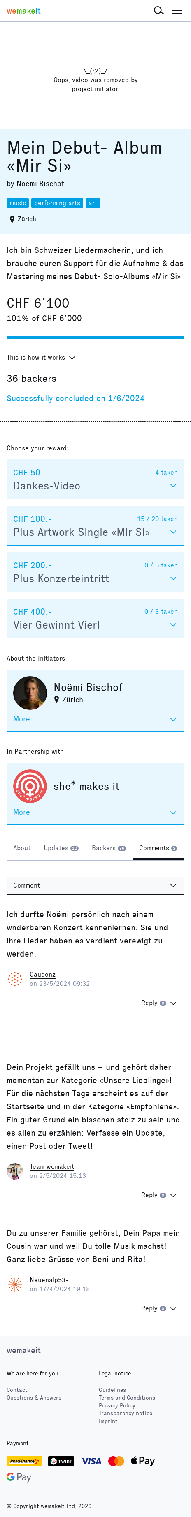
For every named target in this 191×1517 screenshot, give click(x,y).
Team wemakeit (52, 1166)
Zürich (27, 219)
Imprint (108, 1421)
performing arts (57, 203)
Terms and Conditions (127, 1397)
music (17, 203)
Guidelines (112, 1389)
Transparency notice (125, 1413)
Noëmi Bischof (40, 183)
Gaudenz (43, 974)
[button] (158, 10)
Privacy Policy (117, 1405)
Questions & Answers (34, 1397)
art (93, 203)
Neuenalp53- (49, 1280)
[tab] (22, 849)
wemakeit (24, 1350)
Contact (17, 1389)
